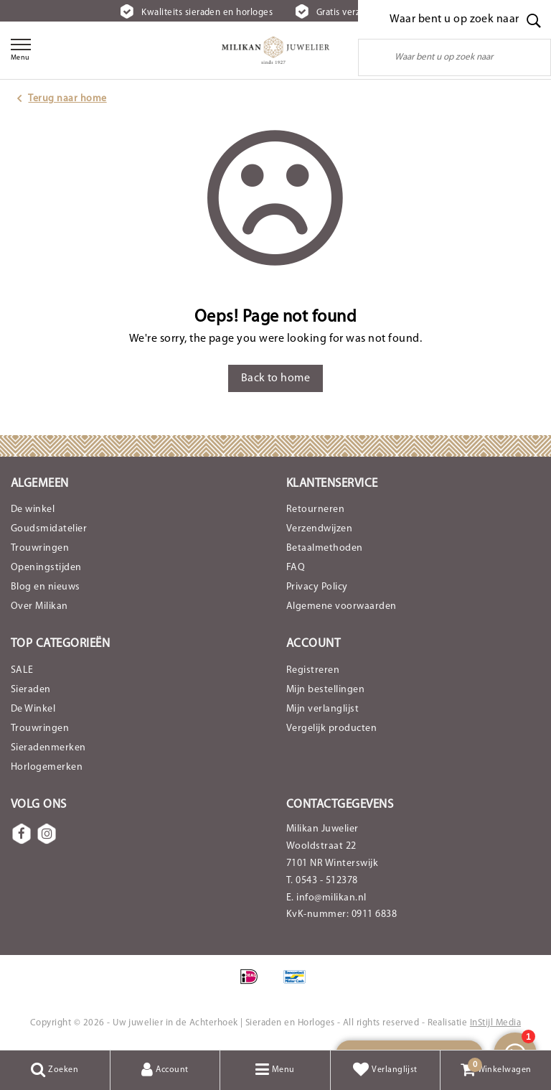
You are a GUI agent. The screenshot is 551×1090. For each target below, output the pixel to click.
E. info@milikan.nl (326, 898)
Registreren (312, 670)
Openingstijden (46, 567)
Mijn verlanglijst (322, 709)
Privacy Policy (317, 587)
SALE (22, 670)
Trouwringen (40, 548)
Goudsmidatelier (49, 528)
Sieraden (31, 689)
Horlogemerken (47, 767)
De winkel (33, 509)
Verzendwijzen (319, 528)
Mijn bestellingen (325, 689)
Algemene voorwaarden (341, 606)
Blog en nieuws (45, 587)
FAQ (295, 567)
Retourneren (315, 509)
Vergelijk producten (331, 728)
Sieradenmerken (48, 747)
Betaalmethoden (324, 548)
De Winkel (33, 709)
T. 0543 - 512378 (322, 880)
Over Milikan (39, 606)
